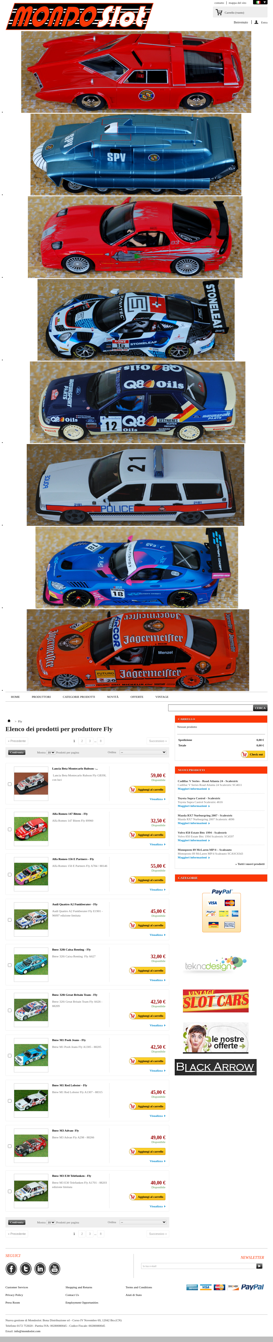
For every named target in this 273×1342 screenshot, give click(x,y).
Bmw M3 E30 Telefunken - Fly (71, 1175)
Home (15, 696)
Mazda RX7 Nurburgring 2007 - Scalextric (205, 815)
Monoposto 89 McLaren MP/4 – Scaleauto (205, 849)
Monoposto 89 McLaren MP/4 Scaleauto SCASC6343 (210, 853)
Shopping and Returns (79, 1287)
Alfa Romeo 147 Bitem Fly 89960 (73, 820)
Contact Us (72, 1294)
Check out (253, 754)
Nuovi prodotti (191, 770)
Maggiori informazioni (192, 788)
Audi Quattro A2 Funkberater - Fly (74, 904)
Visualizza (156, 799)
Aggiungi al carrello (147, 789)
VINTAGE (161, 696)
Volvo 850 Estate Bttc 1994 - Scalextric (202, 832)
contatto (219, 2)
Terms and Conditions (139, 1287)
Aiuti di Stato (134, 1294)
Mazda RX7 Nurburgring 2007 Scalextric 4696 (206, 819)
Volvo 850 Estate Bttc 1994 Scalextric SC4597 (206, 836)
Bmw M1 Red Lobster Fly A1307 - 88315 (78, 1092)
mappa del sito (237, 2)
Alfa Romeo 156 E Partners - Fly (73, 859)
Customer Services (16, 1287)
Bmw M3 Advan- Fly (65, 1130)
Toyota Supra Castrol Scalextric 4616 (200, 802)
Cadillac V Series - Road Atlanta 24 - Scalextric (208, 781)
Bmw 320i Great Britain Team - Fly (74, 994)
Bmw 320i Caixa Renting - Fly (71, 949)
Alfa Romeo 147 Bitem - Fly (70, 813)
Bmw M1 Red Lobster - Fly (69, 1085)
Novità (112, 696)
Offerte (136, 696)
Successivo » (158, 741)
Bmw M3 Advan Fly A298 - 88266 (74, 1137)
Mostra (41, 752)
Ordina (112, 752)
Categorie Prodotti (79, 696)
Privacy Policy (14, 1294)
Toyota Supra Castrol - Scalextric (199, 798)
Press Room (12, 1302)
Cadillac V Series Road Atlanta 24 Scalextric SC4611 (210, 784)
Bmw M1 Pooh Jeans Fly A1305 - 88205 (77, 1046)
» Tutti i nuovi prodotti (250, 863)
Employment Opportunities (82, 1302)
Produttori (41, 696)
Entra (264, 22)
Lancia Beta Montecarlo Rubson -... (75, 768)
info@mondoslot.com (27, 1331)
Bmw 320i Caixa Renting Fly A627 (74, 956)
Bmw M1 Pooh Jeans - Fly (69, 1040)
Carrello (234, 12)
